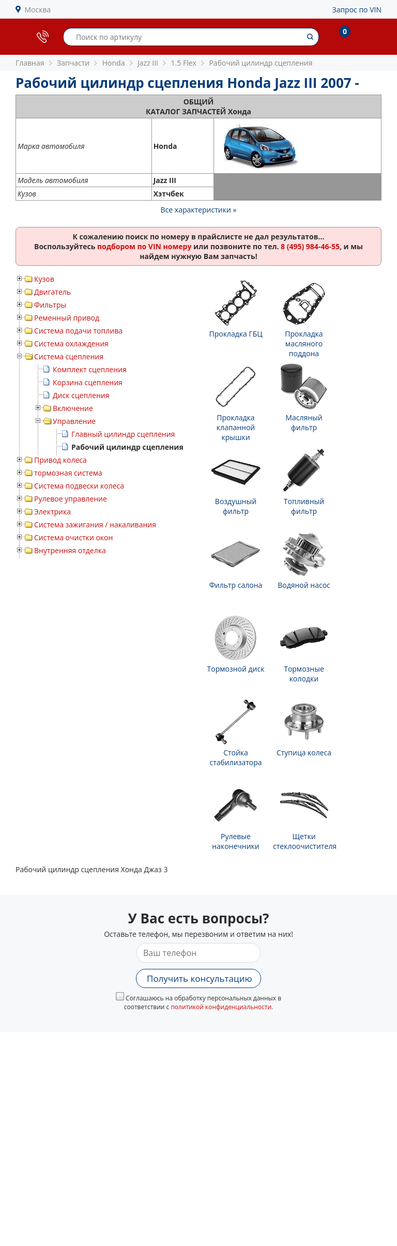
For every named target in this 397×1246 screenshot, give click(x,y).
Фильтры (50, 305)
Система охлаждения (71, 343)
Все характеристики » (199, 210)
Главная (30, 63)
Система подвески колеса (79, 486)
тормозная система (68, 473)
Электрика (52, 511)
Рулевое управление (70, 499)
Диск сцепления (81, 395)
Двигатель (52, 292)
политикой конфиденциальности (221, 1006)
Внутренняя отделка (70, 550)
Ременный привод (66, 318)
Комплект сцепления (90, 369)
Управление (74, 421)
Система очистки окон (73, 537)
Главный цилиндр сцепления (123, 434)
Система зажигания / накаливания (95, 524)
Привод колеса (60, 460)
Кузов (44, 279)
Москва (38, 9)
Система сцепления (68, 356)
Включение (73, 408)
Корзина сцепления (88, 382)
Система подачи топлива (78, 331)
